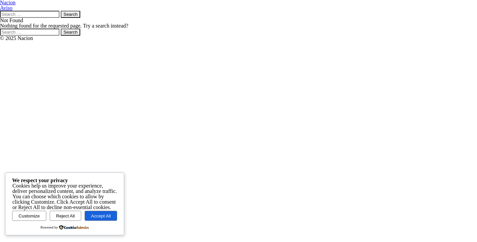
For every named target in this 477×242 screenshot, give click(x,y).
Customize (29, 215)
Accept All (101, 215)
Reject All (65, 215)
